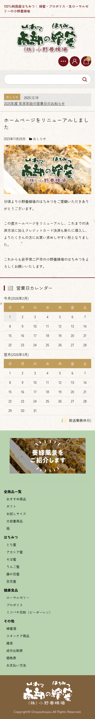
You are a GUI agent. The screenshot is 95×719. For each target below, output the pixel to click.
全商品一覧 (13, 491)
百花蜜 (11, 581)
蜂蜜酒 (11, 628)
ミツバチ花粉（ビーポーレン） (29, 612)
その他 (9, 620)
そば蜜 (11, 559)
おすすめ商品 (16, 499)
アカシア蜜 (14, 552)
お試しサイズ (16, 513)
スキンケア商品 (17, 635)
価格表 (11, 657)
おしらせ (39, 138)
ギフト (11, 506)
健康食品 (11, 590)
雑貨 (9, 643)
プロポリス (14, 604)
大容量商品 (14, 521)
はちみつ (11, 537)
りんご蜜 (13, 566)
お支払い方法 (16, 665)
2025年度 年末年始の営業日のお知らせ (34, 103)
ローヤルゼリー (17, 597)
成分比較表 (14, 650)
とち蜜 (11, 544)
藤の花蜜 (13, 574)
